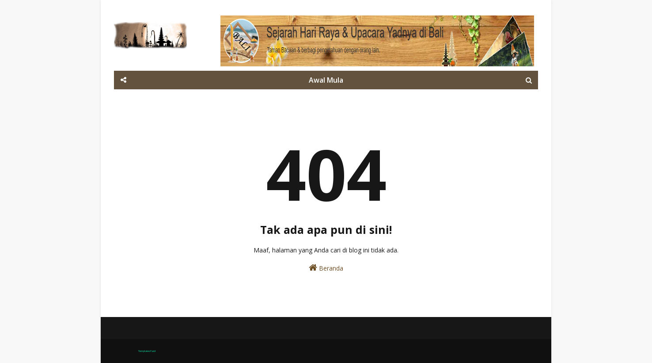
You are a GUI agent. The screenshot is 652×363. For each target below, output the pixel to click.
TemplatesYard (146, 351)
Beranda (326, 267)
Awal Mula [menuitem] (326, 80)
